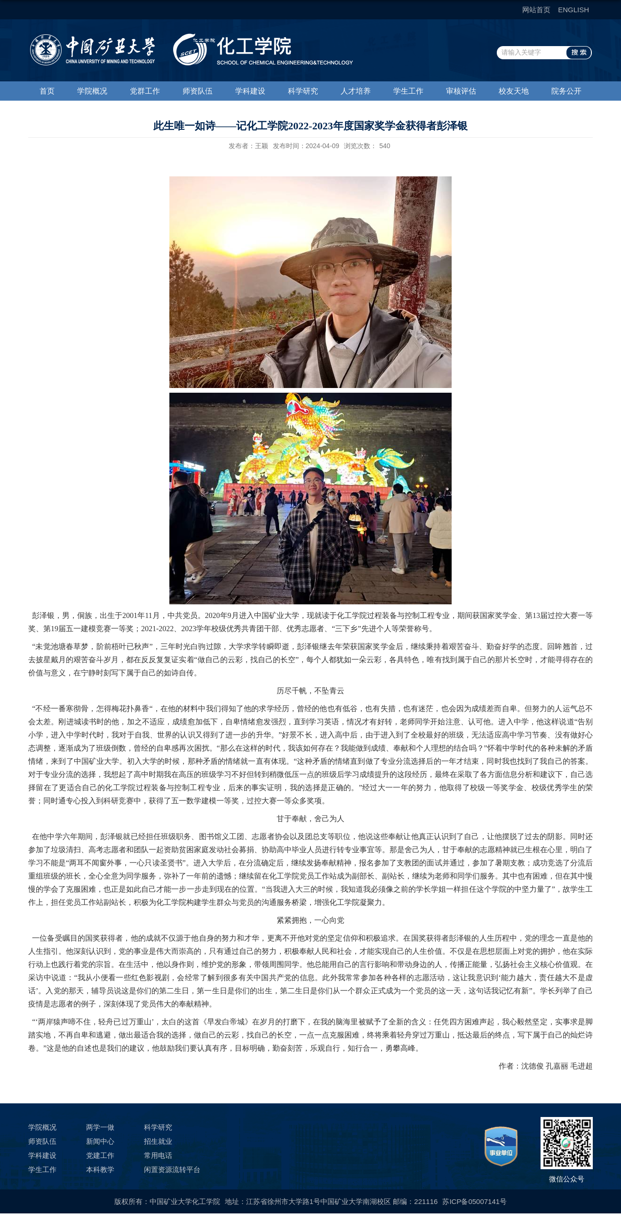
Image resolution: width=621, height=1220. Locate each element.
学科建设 (250, 91)
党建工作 (100, 1155)
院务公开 (566, 91)
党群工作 (145, 91)
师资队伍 (198, 91)
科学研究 (303, 91)
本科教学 (100, 1169)
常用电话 (158, 1155)
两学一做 (100, 1127)
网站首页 (536, 10)
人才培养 (356, 91)
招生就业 (158, 1141)
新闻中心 (100, 1141)
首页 (47, 91)
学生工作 (408, 91)
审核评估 (461, 91)
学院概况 (92, 91)
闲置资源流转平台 (172, 1169)
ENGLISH (573, 10)
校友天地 (514, 91)
